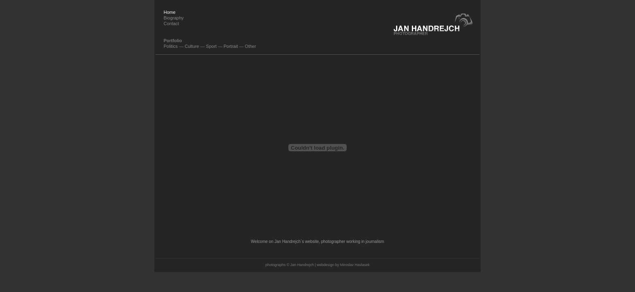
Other (250, 46)
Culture (192, 46)
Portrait (231, 46)
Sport (211, 46)
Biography (174, 17)
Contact (171, 23)
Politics (171, 46)
